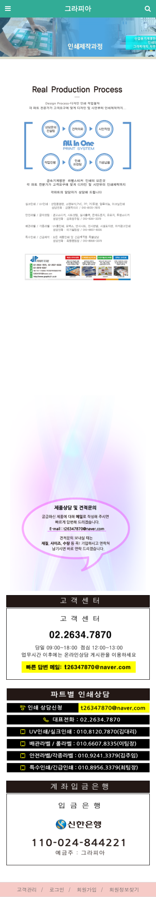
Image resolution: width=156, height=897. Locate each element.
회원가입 (87, 889)
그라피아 (77, 9)
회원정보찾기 (124, 889)
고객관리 (27, 889)
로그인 (56, 889)
